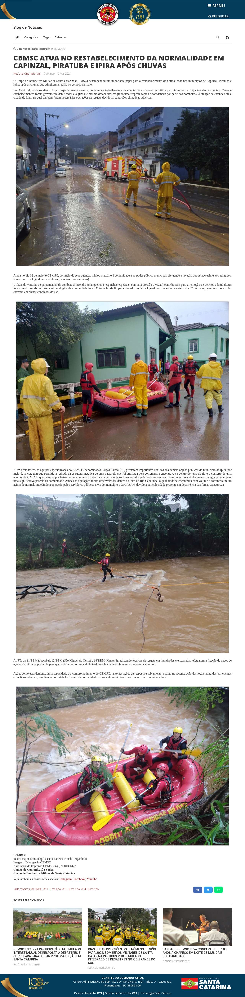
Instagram (66, 879)
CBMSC (37, 889)
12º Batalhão (72, 889)
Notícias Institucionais (26, 964)
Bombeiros (23, 889)
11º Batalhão (53, 889)
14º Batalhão (91, 889)
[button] (218, 37)
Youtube (91, 879)
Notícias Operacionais (27, 73)
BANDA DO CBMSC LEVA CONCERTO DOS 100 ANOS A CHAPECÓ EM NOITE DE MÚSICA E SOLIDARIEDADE (194, 952)
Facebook (79, 879)
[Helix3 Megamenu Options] (217, 5)
